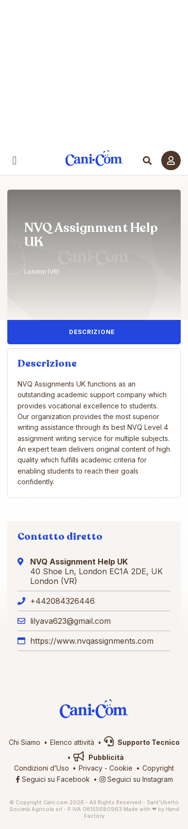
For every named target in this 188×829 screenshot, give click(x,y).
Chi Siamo (24, 742)
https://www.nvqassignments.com (92, 641)
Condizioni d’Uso (41, 768)
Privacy (91, 768)
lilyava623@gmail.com (70, 621)
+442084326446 (62, 601)
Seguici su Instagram (136, 779)
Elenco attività (72, 742)
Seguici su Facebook (53, 779)
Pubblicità (98, 757)
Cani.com (94, 158)
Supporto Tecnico (142, 742)
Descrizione (92, 331)
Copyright (158, 768)
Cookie (121, 768)
